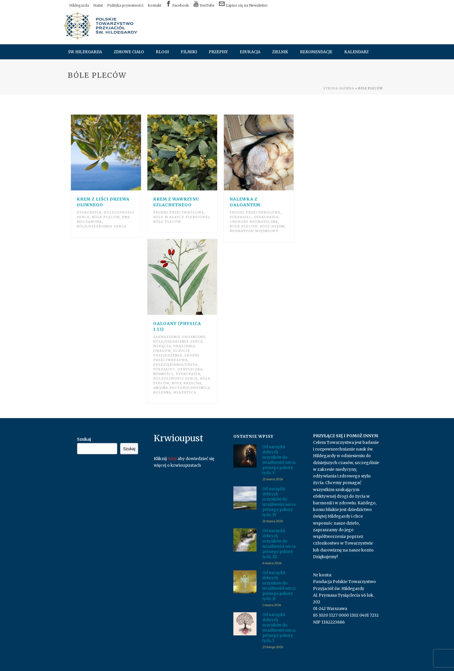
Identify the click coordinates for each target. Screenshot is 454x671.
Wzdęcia (162, 346)
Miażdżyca (184, 392)
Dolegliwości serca (175, 378)
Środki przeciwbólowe (178, 212)
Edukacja (250, 51)
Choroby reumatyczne (254, 222)
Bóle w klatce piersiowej (181, 217)
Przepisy (218, 51)
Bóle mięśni (272, 226)
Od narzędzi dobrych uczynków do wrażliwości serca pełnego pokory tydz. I (279, 627)
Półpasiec (241, 217)
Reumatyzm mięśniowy (254, 231)
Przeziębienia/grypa (175, 365)
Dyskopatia (89, 212)
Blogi (162, 51)
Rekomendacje (316, 51)
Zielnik (280, 51)
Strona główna (338, 88)
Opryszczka (190, 369)
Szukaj (84, 439)
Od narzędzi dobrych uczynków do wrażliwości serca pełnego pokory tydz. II (279, 585)
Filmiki (189, 51)
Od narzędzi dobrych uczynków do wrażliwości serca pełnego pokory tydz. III (279, 543)
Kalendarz (356, 51)
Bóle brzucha (187, 383)
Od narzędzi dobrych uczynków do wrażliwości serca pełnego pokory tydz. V (279, 459)
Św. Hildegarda (85, 51)
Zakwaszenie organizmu (179, 337)
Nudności (163, 374)
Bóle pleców (106, 217)
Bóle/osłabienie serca (102, 226)
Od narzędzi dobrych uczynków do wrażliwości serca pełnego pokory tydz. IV (279, 501)
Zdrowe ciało (129, 51)
